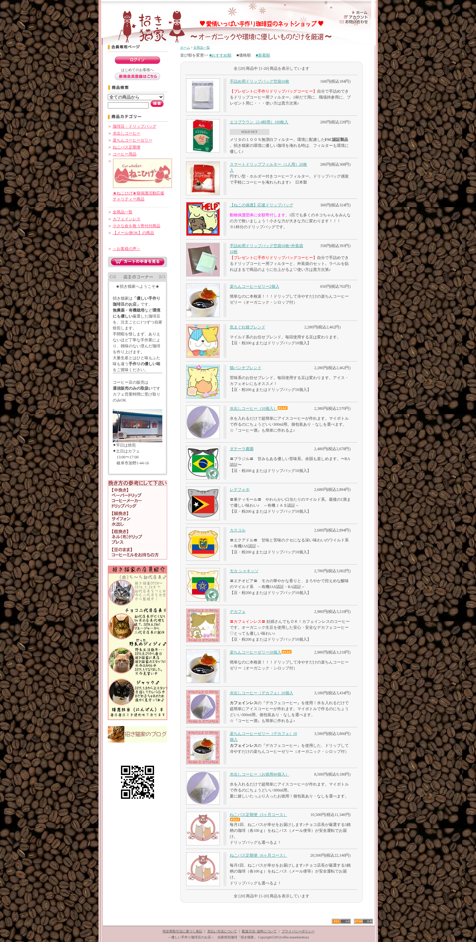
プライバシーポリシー (298, 931)
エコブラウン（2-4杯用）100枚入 (259, 122)
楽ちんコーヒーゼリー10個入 (261, 652)
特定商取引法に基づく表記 (182, 931)
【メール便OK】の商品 (133, 233)
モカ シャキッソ (244, 571)
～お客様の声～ (126, 248)
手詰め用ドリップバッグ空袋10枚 (259, 81)
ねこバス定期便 (126, 147)
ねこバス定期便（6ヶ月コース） (258, 855)
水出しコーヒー (126, 133)
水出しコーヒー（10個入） (259, 408)
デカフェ (238, 611)
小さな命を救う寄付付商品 (136, 226)
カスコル (238, 530)
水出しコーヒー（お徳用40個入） (259, 774)
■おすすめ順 (220, 55)
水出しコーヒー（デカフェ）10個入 (261, 693)
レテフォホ (240, 489)
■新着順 (263, 55)
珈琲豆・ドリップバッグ (134, 126)
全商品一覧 (123, 212)
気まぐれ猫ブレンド (247, 327)
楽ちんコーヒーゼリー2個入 (254, 286)
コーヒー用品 (125, 154)
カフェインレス (126, 219)
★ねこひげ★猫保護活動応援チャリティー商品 (142, 193)
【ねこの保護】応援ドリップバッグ (261, 205)
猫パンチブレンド (245, 367)
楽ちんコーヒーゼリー (132, 140)
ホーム (185, 47)
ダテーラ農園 (242, 449)
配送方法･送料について (259, 931)
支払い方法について (222, 931)
